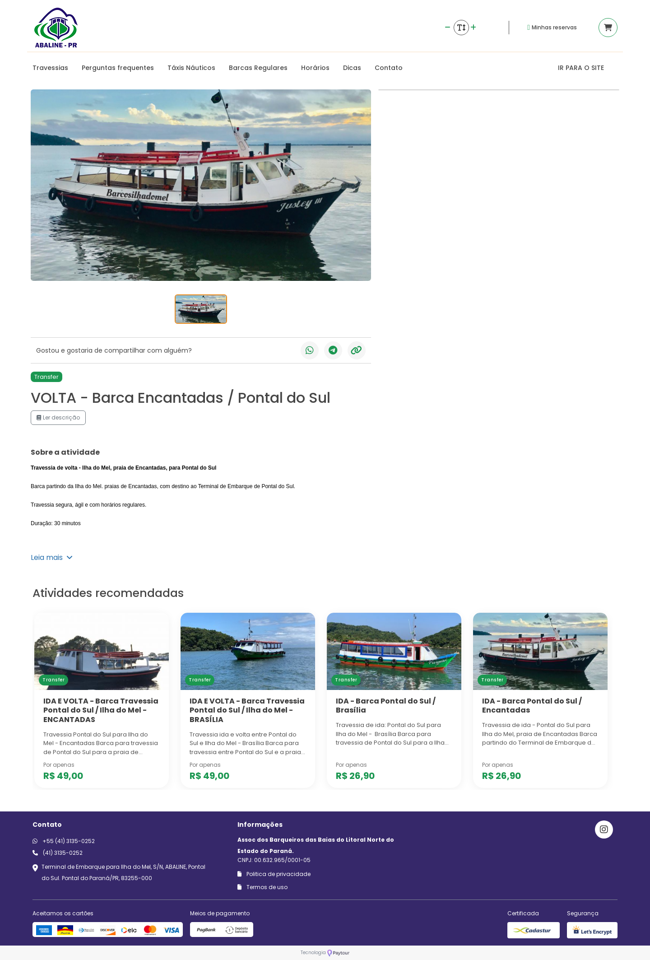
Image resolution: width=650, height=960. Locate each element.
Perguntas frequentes (118, 67)
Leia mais (52, 557)
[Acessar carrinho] (608, 27)
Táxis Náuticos (191, 67)
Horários (315, 67)
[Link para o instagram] (604, 829)
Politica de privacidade (274, 874)
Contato (389, 67)
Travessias (50, 67)
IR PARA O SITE (581, 67)
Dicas (352, 67)
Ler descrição (58, 417)
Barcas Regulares (258, 67)
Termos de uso (262, 887)
